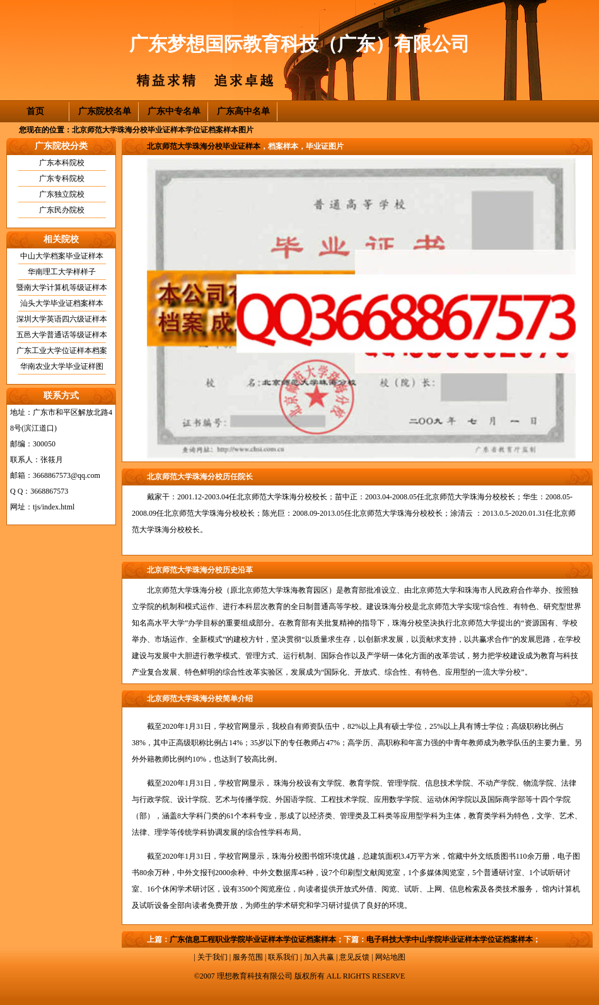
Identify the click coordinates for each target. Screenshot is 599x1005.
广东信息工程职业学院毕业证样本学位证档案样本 (253, 939)
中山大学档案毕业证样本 (61, 256)
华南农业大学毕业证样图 (61, 366)
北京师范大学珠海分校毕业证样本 (203, 146)
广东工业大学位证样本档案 (61, 350)
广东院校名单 (104, 111)
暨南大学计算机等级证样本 (61, 287)
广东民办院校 (61, 210)
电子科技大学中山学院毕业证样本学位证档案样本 (449, 939)
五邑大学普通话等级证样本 (61, 334)
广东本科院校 (61, 162)
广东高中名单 (243, 111)
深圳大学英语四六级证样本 (61, 319)
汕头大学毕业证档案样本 (61, 303)
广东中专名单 (174, 111)
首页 (35, 111)
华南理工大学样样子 (62, 271)
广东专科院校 (61, 178)
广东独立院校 (61, 194)
